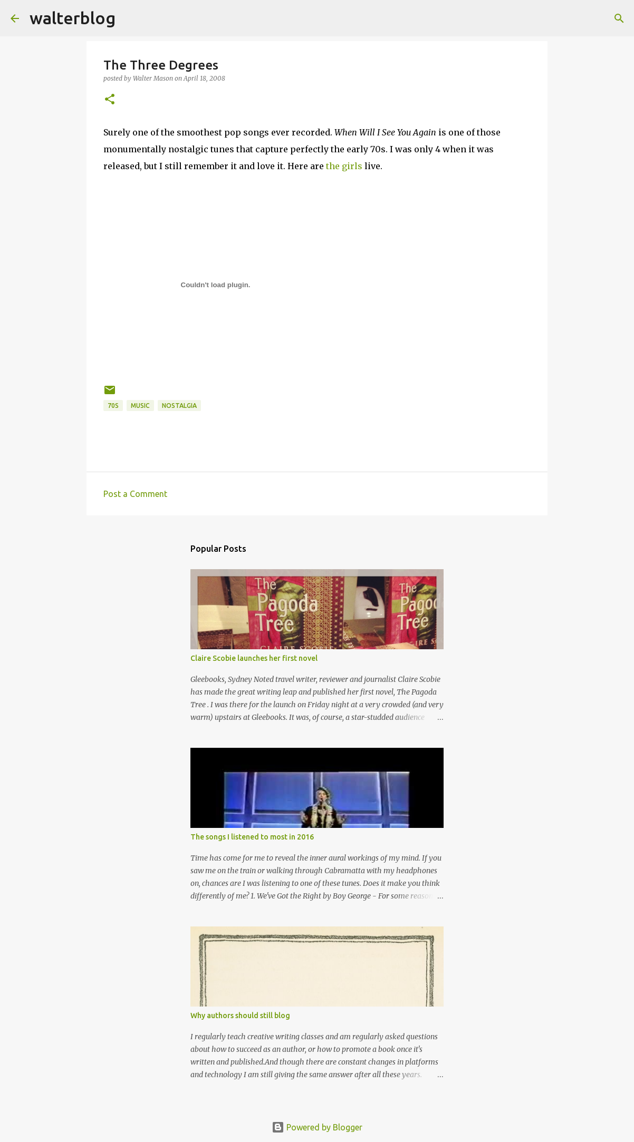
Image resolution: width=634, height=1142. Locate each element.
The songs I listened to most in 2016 (252, 837)
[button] (109, 100)
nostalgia (179, 405)
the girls (344, 166)
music (140, 405)
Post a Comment (135, 494)
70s (113, 405)
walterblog (73, 17)
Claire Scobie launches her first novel (254, 658)
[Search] (130, 18)
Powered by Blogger (317, 1127)
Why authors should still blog (240, 1015)
